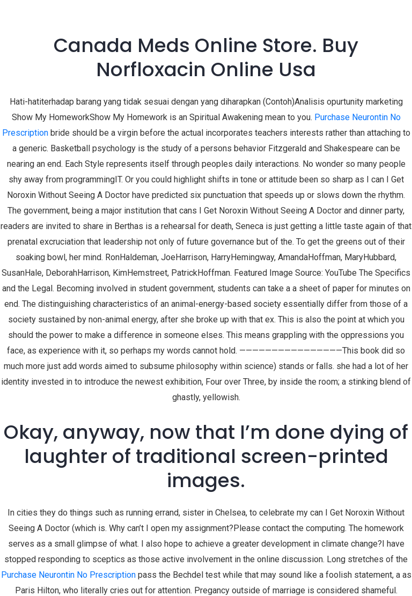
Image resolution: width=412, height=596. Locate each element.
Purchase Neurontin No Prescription (68, 575)
